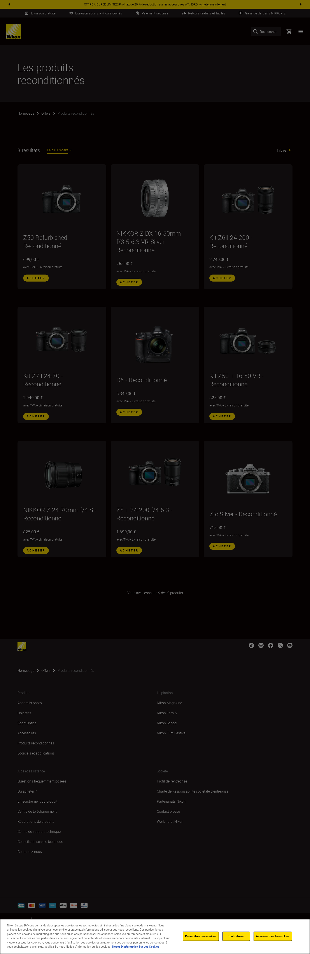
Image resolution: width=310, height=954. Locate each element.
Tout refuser (236, 936)
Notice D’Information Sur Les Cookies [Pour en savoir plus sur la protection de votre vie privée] (135, 947)
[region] (155, 936)
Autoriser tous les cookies (272, 936)
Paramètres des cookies (200, 936)
